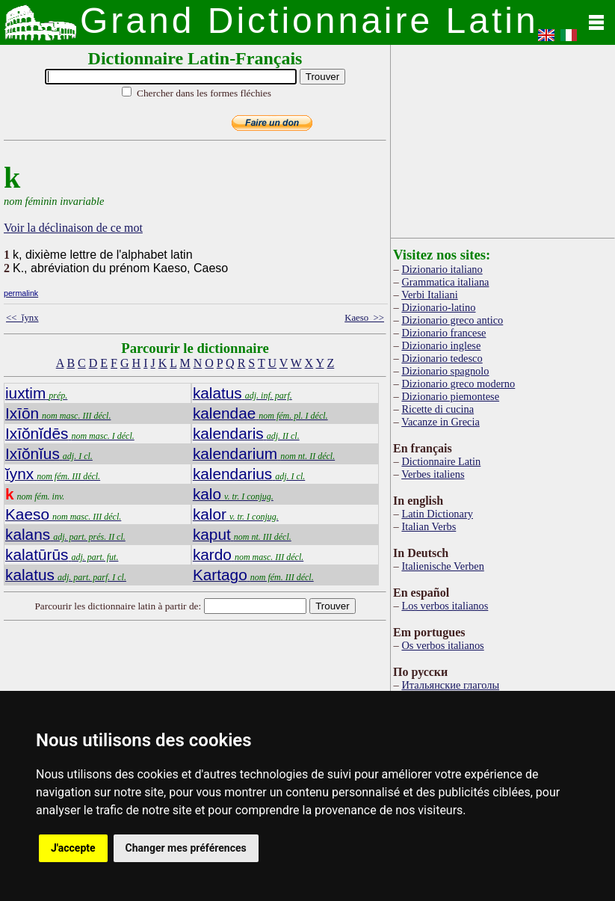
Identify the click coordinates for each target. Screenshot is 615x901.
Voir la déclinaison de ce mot (73, 227)
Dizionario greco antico (452, 320)
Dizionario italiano (441, 269)
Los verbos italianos (444, 606)
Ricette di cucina (437, 409)
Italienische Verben (442, 566)
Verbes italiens (432, 474)
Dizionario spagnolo (445, 371)
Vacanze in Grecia (440, 422)
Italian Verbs (428, 526)
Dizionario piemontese (450, 396)
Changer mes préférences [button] (186, 848)
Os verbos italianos (442, 645)
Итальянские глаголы (450, 685)
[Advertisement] (503, 138)
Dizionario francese (443, 333)
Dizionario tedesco (441, 358)
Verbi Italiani (429, 295)
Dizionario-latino (438, 307)
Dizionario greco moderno (458, 384)
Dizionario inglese (440, 345)
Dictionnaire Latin (440, 461)
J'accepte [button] (73, 848)
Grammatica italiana (445, 282)
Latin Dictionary (437, 514)
